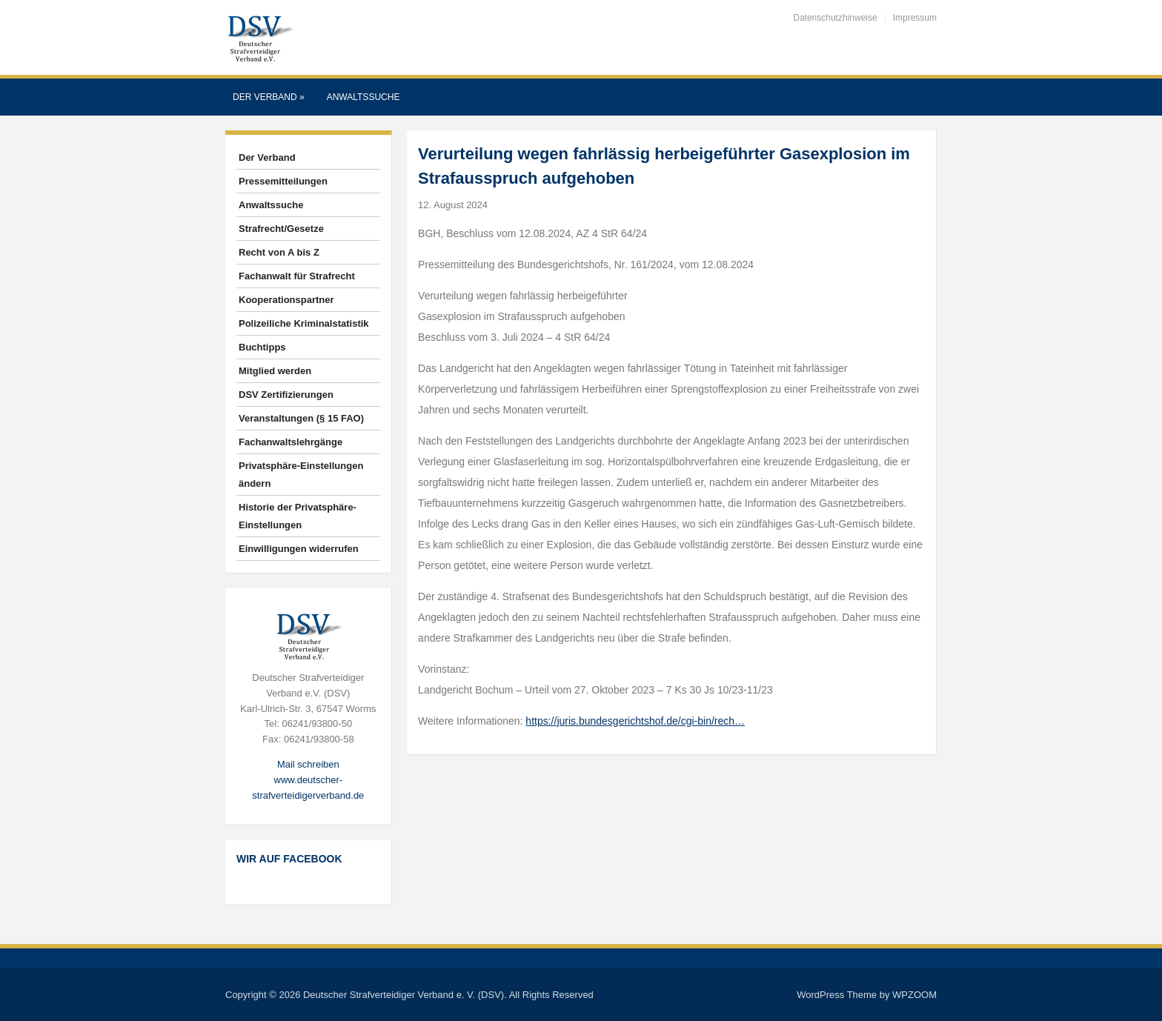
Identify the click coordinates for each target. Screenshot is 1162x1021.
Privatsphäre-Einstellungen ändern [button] (301, 474)
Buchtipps (262, 347)
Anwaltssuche (363, 97)
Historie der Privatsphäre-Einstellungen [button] (297, 516)
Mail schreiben (308, 764)
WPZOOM (914, 994)
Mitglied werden (275, 370)
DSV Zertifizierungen (286, 394)
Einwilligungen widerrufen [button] (299, 548)
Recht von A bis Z (279, 252)
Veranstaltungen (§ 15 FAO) (301, 418)
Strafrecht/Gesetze (281, 228)
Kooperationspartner (286, 299)
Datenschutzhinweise (835, 18)
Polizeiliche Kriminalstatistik (304, 323)
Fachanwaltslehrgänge (290, 442)
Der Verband (269, 97)
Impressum (915, 18)
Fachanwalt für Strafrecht (297, 276)
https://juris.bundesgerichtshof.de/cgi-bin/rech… (635, 721)
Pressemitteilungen (283, 181)
